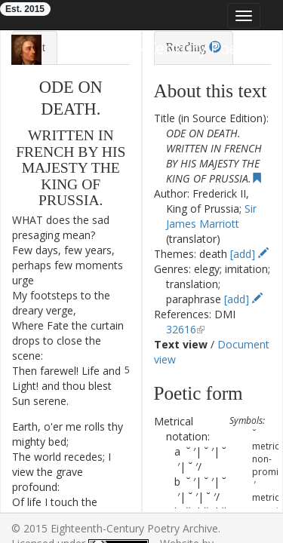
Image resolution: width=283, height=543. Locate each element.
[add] (249, 254)
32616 (181, 329)
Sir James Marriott (211, 216)
